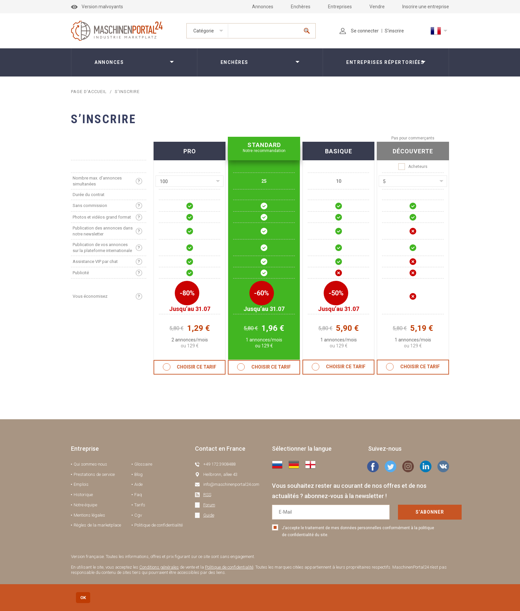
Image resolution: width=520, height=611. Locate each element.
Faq (138, 494)
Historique (83, 494)
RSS (207, 494)
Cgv (138, 515)
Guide (208, 515)
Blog (138, 474)
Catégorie (203, 30)
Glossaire (143, 464)
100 (164, 181)
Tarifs (139, 504)
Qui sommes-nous (90, 464)
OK (83, 597)
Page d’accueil (89, 91)
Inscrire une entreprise (425, 6)
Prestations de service (94, 474)
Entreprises (340, 6)
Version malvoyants (97, 6)
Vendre (377, 6)
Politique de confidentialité (158, 525)
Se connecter (359, 30)
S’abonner (405, 512)
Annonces (262, 6)
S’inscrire (394, 30)
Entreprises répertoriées (385, 62)
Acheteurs (412, 166)
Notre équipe (85, 504)
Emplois (81, 484)
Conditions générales (159, 567)
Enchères (300, 6)
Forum (209, 504)
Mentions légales (89, 515)
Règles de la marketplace (97, 525)
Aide (138, 484)
